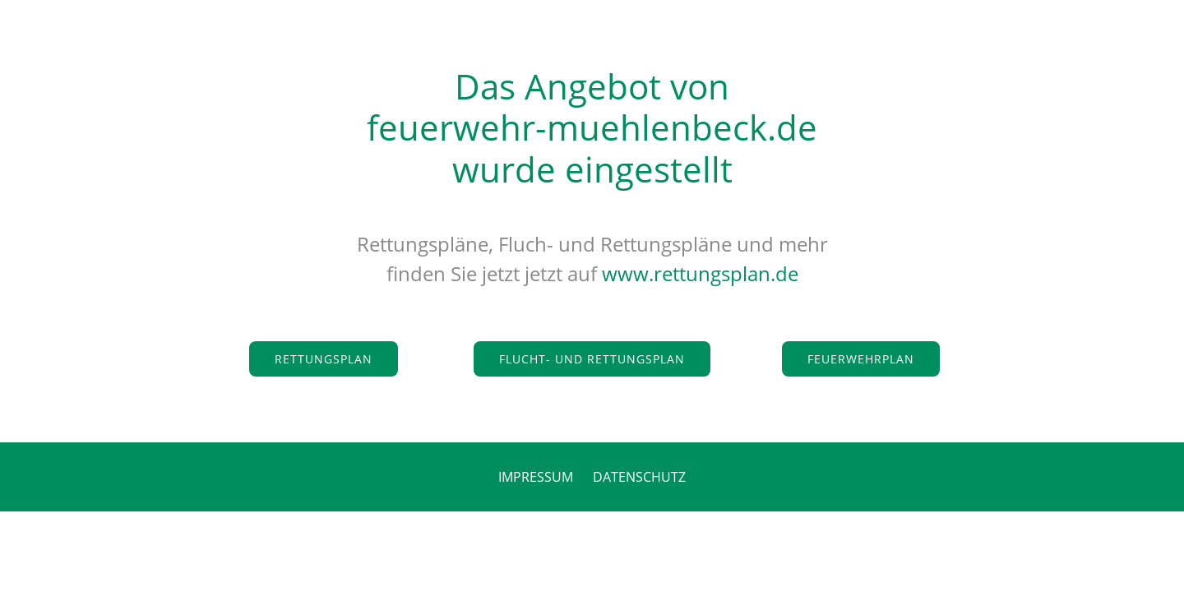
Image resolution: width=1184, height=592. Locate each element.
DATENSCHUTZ (639, 477)
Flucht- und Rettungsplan (592, 359)
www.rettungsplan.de (700, 273)
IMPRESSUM (535, 477)
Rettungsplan (323, 359)
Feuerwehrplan (860, 359)
